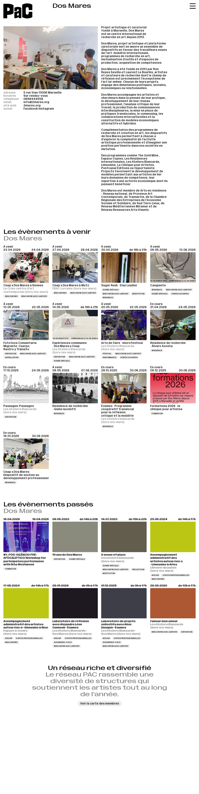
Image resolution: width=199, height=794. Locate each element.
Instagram (46, 108)
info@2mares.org (36, 102)
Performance (109, 357)
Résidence (108, 297)
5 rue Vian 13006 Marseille (42, 92)
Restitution (138, 294)
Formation (157, 413)
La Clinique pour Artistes (135, 165)
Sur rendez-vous (63, 642)
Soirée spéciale (111, 290)
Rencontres (11, 296)
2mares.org (32, 105)
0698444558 (33, 99)
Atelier (155, 575)
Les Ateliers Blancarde (142, 161)
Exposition (10, 354)
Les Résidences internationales (124, 160)
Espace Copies (112, 158)
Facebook (30, 108)
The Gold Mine (148, 155)
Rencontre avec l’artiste (34, 296)
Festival (107, 354)
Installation (11, 357)
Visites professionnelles (176, 575)
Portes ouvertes (180, 294)
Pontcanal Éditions (115, 168)
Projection (138, 569)
